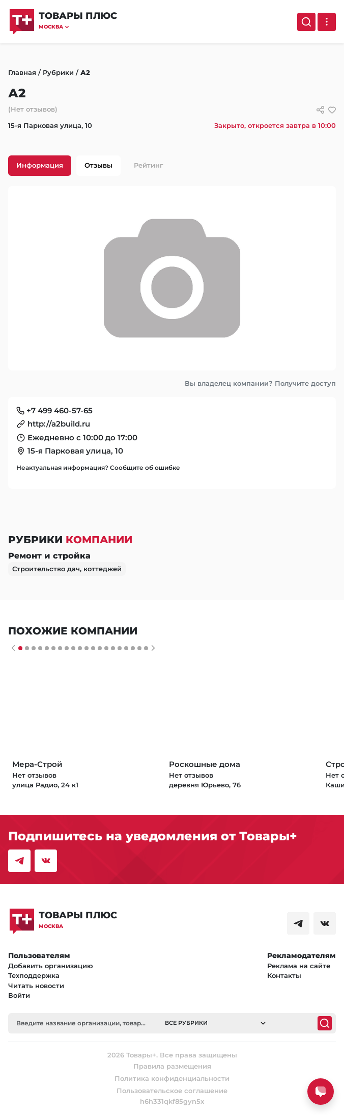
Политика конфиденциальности (172, 1078)
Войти (19, 995)
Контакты (284, 975)
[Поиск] (306, 22)
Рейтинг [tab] (148, 165)
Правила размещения (172, 1066)
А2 (85, 72)
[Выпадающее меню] (327, 22)
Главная (22, 72)
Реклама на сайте (298, 966)
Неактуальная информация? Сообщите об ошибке (98, 467)
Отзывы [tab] (98, 165)
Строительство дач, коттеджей (67, 569)
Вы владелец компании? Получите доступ (260, 383)
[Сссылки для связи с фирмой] (320, 110)
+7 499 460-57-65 (59, 410)
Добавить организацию (50, 966)
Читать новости (36, 985)
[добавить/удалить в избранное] (332, 110)
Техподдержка (34, 975)
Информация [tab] (39, 165)
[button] (78, 27)
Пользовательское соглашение (172, 1090)
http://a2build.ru (58, 424)
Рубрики (58, 72)
